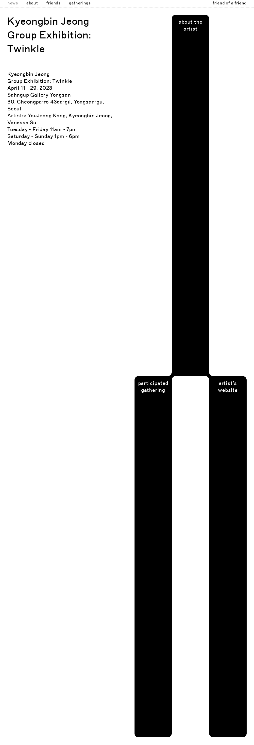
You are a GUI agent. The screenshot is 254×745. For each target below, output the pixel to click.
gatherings (79, 3)
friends (53, 3)
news (12, 3)
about (32, 3)
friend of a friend (230, 3)
